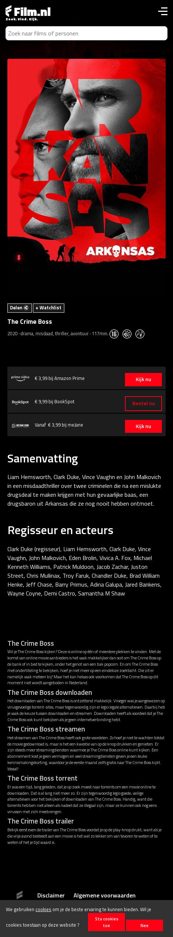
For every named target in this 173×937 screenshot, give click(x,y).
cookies (43, 909)
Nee (144, 925)
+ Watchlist (48, 307)
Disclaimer (51, 895)
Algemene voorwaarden (105, 895)
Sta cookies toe (106, 922)
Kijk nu (143, 379)
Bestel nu (143, 403)
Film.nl (28, 11)
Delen (19, 307)
